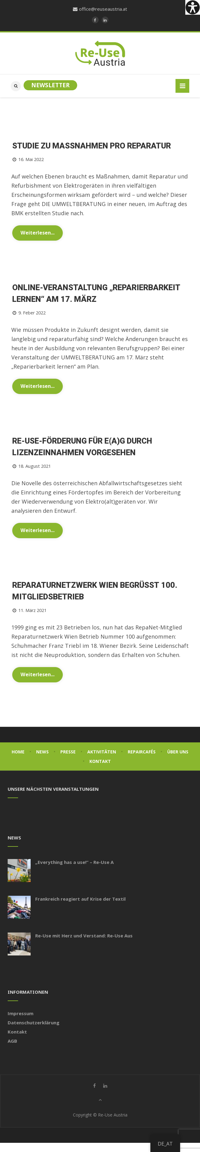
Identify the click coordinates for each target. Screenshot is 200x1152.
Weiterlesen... (38, 232)
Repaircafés (142, 752)
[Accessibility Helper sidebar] (192, 7)
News (42, 752)
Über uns (177, 752)
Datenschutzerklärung (33, 1022)
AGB (12, 1041)
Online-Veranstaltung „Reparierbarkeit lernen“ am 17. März (96, 293)
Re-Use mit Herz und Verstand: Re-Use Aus (84, 935)
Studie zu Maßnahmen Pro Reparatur (91, 146)
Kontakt (100, 761)
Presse (68, 752)
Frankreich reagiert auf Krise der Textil (80, 899)
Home (18, 752)
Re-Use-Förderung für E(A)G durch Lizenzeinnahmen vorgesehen (82, 447)
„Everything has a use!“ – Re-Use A (74, 862)
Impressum (20, 1013)
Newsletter (50, 85)
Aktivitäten (101, 752)
